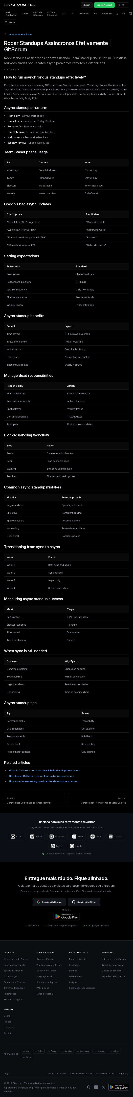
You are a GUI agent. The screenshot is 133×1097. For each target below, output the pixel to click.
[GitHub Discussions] (117, 13)
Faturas (73, 970)
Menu (10, 22)
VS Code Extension (38, 13)
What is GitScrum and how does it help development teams (44, 770)
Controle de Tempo (46, 970)
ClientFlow (84, 13)
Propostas (74, 965)
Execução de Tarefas (15, 965)
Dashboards (75, 976)
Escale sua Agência (14, 999)
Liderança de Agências (114, 959)
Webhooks (107, 13)
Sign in (86, 5)
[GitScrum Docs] (19, 5)
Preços (7, 1021)
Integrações (10, 993)
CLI (72, 13)
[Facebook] (123, 13)
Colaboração (10, 976)
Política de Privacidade (81, 1073)
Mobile (25, 13)
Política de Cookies (105, 1073)
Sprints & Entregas (13, 970)
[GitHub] (88, 1087)
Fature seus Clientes (14, 982)
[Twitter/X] (103, 1087)
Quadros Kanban (45, 959)
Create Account (104, 5)
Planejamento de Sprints (49, 965)
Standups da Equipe (47, 982)
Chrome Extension (52, 13)
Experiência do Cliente (113, 976)
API (95, 13)
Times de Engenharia (113, 965)
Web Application (11, 13)
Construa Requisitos (14, 988)
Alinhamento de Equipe (16, 959)
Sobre (7, 1015)
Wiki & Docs (43, 988)
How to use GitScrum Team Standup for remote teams (41, 776)
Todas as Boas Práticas (18, 34)
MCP (64, 13)
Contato (8, 1033)
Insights (73, 982)
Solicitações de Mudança (82, 988)
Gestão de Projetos (111, 970)
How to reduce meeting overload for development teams (43, 781)
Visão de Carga (45, 993)
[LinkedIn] (130, 13)
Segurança (124, 1073)
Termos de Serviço (56, 1073)
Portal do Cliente (77, 959)
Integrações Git (44, 976)
